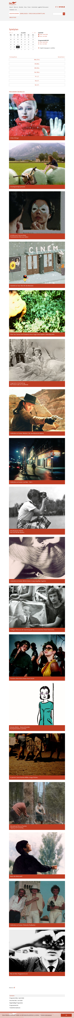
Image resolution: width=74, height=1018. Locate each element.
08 (17, 39)
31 (14, 37)
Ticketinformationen (14, 1007)
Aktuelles (21, 7)
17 (24, 42)
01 (17, 37)
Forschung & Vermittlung (37, 13)
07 (14, 39)
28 (14, 47)
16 (21, 42)
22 (17, 44)
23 (21, 44)
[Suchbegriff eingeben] (58, 14)
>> (34, 32)
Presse (29, 7)
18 (28, 42)
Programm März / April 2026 (16, 998)
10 (24, 39)
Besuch (11, 7)
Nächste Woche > (61, 57)
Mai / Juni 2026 (42, 36)
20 (10, 44)
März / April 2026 (43, 34)
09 (21, 39)
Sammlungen (24, 13)
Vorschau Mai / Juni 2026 (15, 1000)
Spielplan (11, 995)
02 (21, 37)
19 (33, 42)
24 (24, 44)
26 (33, 44)
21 (14, 44)
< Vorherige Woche (13, 57)
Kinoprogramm (14, 13)
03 (24, 37)
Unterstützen (34, 7)
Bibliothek (12, 17)
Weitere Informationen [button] (46, 1015)
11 (28, 39)
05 (33, 37)
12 (33, 39)
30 (10, 37)
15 (17, 42)
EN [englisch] (16, 9)
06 (10, 39)
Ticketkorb (11, 9)
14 (14, 42)
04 (28, 37)
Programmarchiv (13, 1005)
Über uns (16, 7)
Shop (25, 7)
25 (28, 44)
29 (17, 47)
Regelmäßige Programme (16, 1003)
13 (10, 42)
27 (10, 47)
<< (9, 32)
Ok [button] (66, 1015)
